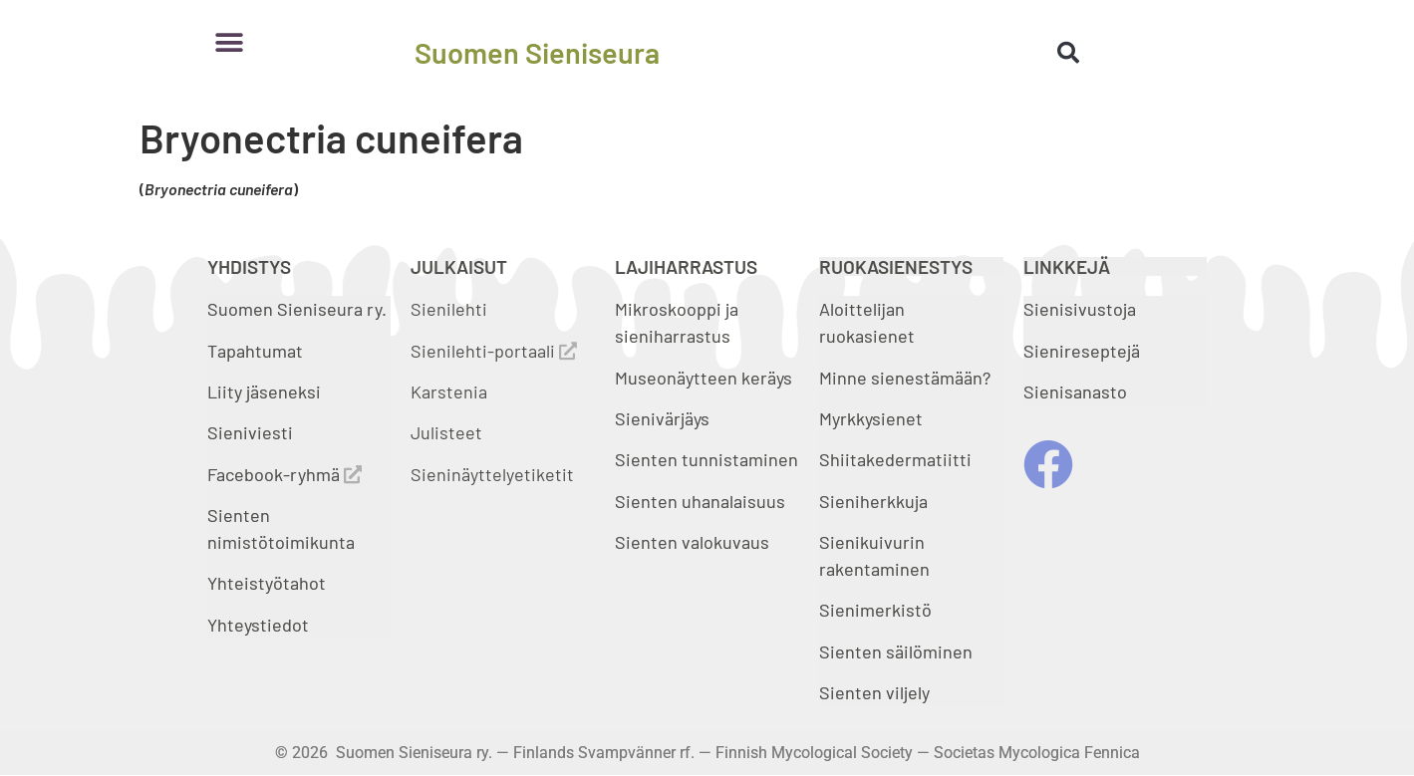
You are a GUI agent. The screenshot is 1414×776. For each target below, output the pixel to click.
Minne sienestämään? (904, 377)
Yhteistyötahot (266, 583)
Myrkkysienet (871, 418)
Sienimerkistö (875, 610)
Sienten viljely (874, 692)
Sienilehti (449, 309)
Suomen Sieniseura (537, 52)
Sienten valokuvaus (692, 542)
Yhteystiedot (258, 625)
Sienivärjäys (662, 418)
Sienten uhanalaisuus (700, 501)
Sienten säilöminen (896, 651)
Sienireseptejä (1081, 351)
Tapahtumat (255, 351)
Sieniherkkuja (873, 501)
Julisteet (446, 432)
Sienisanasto (1075, 391)
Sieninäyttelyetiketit (492, 474)
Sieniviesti (252, 432)
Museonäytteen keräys (703, 377)
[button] (229, 42)
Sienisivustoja (1079, 309)
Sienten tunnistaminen (706, 459)
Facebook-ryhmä (284, 474)
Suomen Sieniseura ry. (297, 309)
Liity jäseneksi (264, 391)
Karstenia (449, 391)
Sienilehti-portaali (494, 351)
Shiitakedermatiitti (895, 459)
